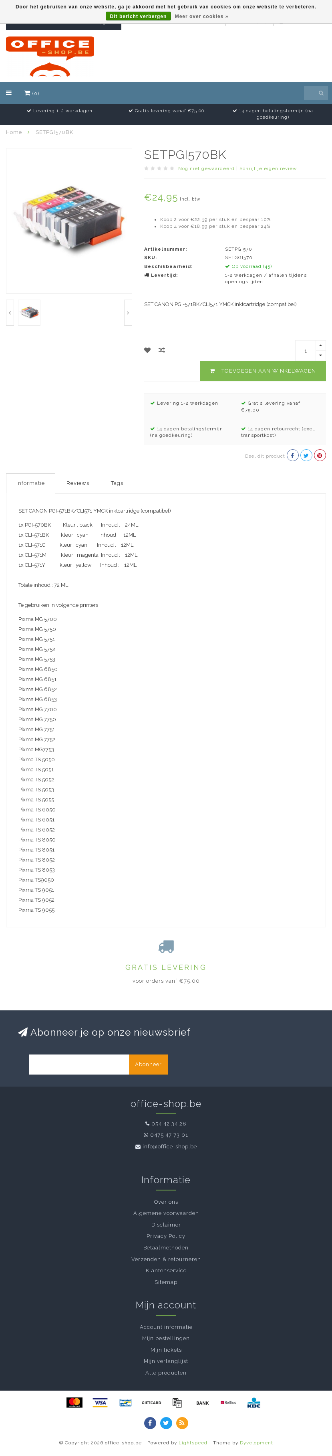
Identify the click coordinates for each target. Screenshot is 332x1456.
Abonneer (148, 1064)
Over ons (166, 1202)
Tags (117, 483)
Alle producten (166, 1373)
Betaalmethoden (166, 1248)
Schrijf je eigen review (268, 168)
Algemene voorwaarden (166, 1213)
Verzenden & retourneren (166, 1259)
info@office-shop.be (170, 1147)
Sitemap (166, 1282)
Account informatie (166, 1327)
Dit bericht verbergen (138, 16)
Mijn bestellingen (166, 1338)
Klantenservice (166, 1270)
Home (14, 132)
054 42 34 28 (169, 1124)
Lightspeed (193, 1443)
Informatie (30, 483)
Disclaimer (166, 1225)
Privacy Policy (166, 1236)
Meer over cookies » (202, 16)
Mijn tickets (166, 1350)
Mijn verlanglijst (166, 1361)
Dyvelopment (256, 1443)
